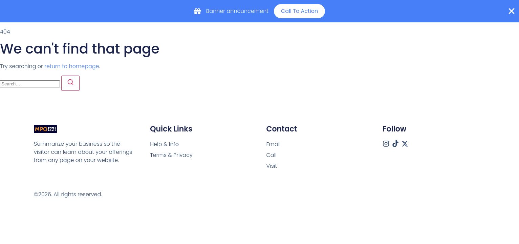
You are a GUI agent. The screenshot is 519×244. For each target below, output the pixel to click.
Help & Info (164, 144)
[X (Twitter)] (405, 143)
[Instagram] (386, 143)
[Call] (271, 155)
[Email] (273, 144)
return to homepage (71, 66)
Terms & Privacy (171, 155)
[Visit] (271, 166)
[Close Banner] (511, 11)
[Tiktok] (395, 143)
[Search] (70, 83)
